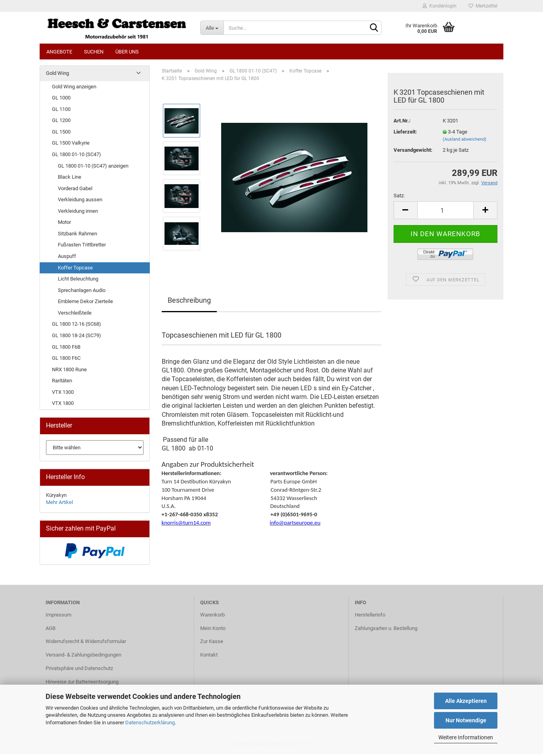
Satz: (399, 196)
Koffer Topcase (75, 268)
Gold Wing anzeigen (74, 87)
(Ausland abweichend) (464, 139)
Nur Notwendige (465, 720)
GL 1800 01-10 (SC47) (76, 154)
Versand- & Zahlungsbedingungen (83, 655)
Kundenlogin (440, 6)
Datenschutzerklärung (150, 722)
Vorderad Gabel (75, 188)
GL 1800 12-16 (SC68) (76, 324)
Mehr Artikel (59, 502)
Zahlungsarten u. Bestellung (386, 628)
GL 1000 (61, 98)
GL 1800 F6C (66, 358)
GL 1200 (61, 120)
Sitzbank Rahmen (77, 234)
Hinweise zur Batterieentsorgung (82, 682)
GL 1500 (61, 132)
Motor (64, 222)
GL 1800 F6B (66, 347)
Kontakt (209, 655)
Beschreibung (189, 300)
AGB (50, 628)
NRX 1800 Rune (69, 369)
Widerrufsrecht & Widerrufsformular (86, 641)
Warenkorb (212, 615)
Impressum (58, 615)
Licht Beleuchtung (78, 279)
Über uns (127, 52)
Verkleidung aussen (80, 199)
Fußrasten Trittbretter (82, 245)
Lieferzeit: (405, 132)
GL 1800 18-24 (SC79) (76, 335)
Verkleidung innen (78, 211)
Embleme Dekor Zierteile (85, 301)
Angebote (59, 52)
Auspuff (67, 256)
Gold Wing (57, 73)
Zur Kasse (211, 641)
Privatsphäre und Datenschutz (79, 668)
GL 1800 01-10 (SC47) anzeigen (93, 166)
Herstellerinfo (370, 615)
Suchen (93, 52)
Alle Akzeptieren (466, 701)
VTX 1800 (63, 403)
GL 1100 (61, 109)
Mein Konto (213, 628)
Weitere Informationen (465, 737)
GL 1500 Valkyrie (71, 143)
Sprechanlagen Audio (81, 290)
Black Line (69, 177)
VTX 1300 (63, 392)
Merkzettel (482, 6)
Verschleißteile (75, 313)
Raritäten (62, 381)
